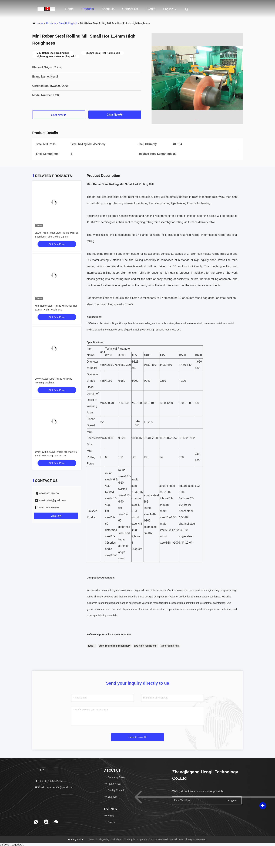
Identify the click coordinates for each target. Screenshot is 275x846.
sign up (231, 800)
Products (87, 9)
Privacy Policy (75, 839)
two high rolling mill (145, 645)
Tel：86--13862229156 (49, 781)
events (150, 9)
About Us (108, 9)
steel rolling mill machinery (115, 645)
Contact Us (130, 9)
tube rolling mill (170, 645)
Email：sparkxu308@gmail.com (54, 787)
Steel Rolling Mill (68, 23)
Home (69, 9)
